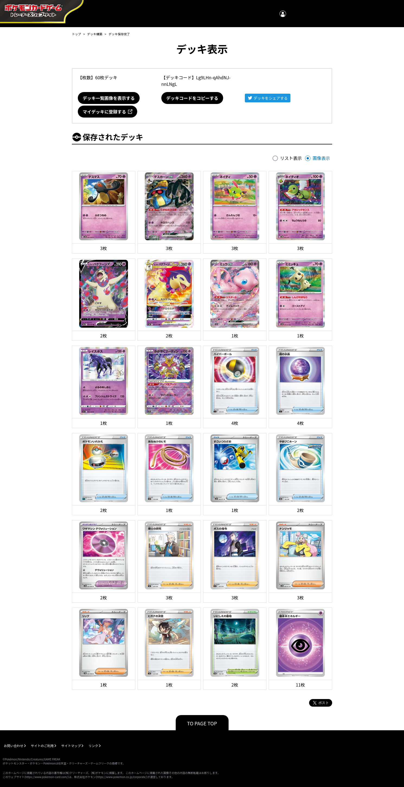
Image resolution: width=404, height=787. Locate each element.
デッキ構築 (94, 34)
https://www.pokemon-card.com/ (46, 777)
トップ (76, 34)
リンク (93, 745)
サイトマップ (71, 745)
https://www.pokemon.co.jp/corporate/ (122, 777)
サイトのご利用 (42, 745)
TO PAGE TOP (202, 723)
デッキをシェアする (271, 98)
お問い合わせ (13, 745)
